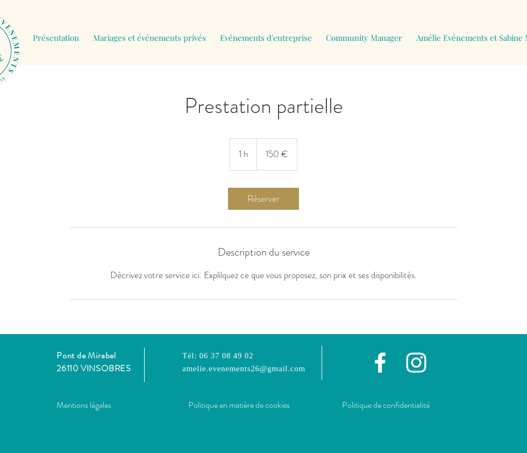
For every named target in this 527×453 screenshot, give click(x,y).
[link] (263, 199)
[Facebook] (380, 362)
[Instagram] (416, 362)
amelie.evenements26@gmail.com (243, 368)
